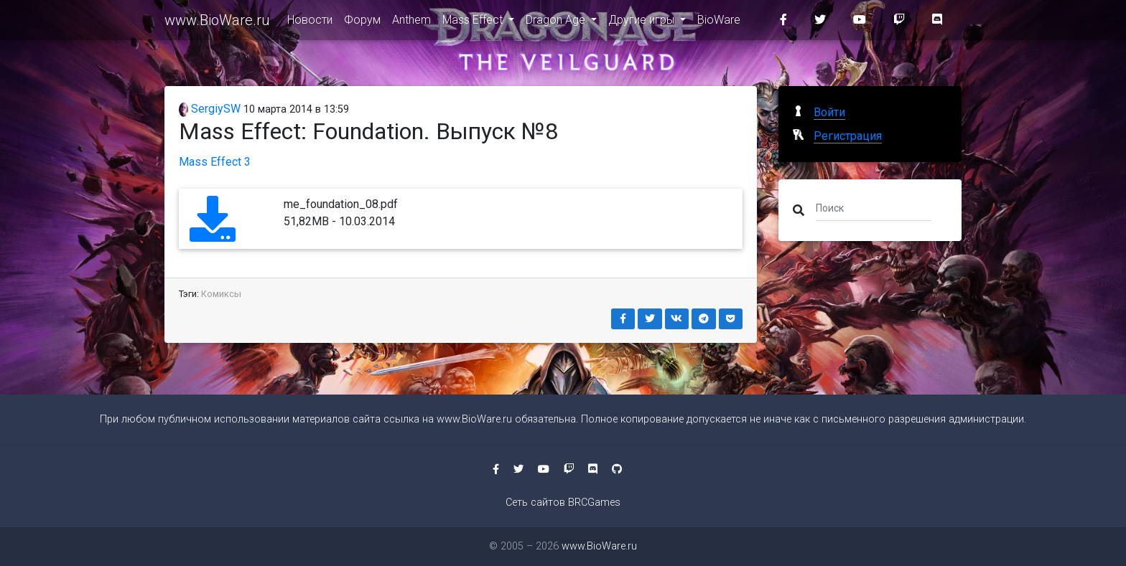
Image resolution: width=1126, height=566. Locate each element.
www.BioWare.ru (217, 23)
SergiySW (210, 108)
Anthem (411, 22)
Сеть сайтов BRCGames (563, 502)
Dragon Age (557, 22)
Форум (362, 22)
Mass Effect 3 (215, 162)
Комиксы (221, 293)
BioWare (718, 22)
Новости (309, 22)
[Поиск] (873, 207)
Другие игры (642, 22)
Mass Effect (474, 22)
